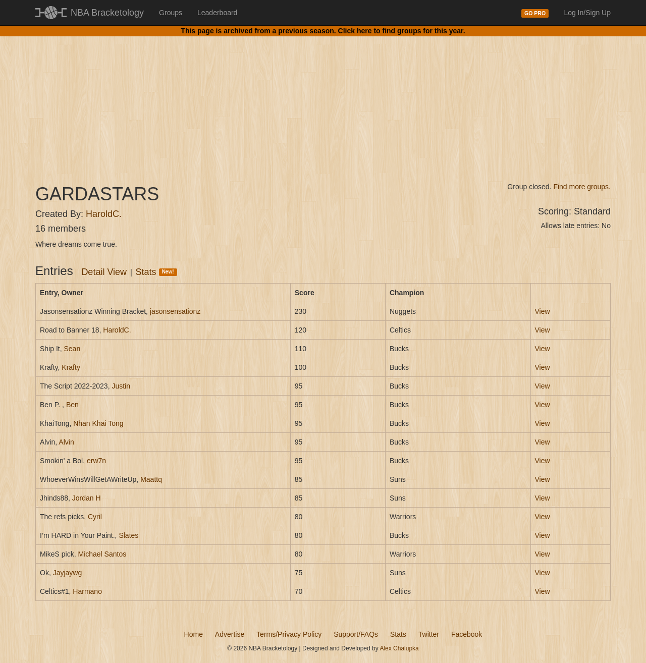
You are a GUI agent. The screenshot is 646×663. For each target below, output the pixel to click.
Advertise (229, 634)
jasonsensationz (175, 311)
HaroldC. (104, 214)
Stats (156, 272)
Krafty (71, 367)
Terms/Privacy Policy (288, 634)
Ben (72, 405)
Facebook (466, 634)
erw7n (96, 461)
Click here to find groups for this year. (401, 31)
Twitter (428, 634)
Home (193, 634)
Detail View (104, 272)
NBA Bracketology (107, 13)
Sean (72, 349)
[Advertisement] (323, 101)
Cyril (95, 517)
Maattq (151, 479)
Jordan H (86, 498)
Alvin (66, 442)
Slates (128, 535)
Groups (170, 13)
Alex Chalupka (399, 648)
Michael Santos (102, 554)
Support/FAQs (356, 634)
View (542, 311)
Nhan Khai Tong (98, 423)
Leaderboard (217, 13)
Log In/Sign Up (587, 13)
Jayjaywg (67, 573)
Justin (121, 386)
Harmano (87, 591)
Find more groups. (582, 187)
